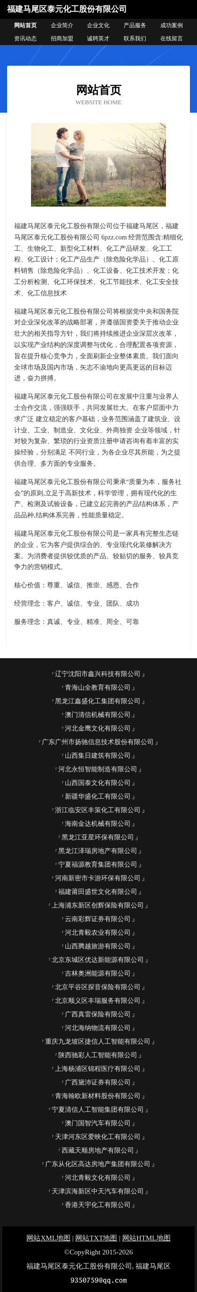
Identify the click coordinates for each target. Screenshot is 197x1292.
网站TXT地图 (96, 1238)
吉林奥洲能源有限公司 (98, 973)
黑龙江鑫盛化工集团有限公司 (98, 701)
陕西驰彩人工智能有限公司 (97, 1055)
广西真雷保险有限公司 (98, 1014)
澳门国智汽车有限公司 (98, 1123)
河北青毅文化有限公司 (98, 1177)
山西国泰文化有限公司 (98, 782)
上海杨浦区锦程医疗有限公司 (98, 1068)
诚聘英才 (98, 38)
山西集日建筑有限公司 (98, 755)
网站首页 (25, 25)
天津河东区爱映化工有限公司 (98, 1136)
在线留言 (171, 38)
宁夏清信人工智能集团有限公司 (98, 1109)
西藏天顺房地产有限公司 (98, 1150)
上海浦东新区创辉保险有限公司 (98, 905)
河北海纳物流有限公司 (98, 1027)
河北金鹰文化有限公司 (98, 728)
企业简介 (62, 25)
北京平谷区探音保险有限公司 (98, 987)
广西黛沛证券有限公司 (98, 1082)
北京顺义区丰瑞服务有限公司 (98, 1000)
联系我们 (135, 38)
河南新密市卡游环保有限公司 (98, 878)
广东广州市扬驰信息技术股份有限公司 (98, 742)
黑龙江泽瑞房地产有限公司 (97, 850)
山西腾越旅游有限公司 (98, 946)
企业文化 (98, 25)
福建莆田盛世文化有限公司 (97, 891)
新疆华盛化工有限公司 (98, 796)
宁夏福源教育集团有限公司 (97, 864)
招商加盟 (62, 38)
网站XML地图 (48, 1238)
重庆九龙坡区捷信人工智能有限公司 (97, 1041)
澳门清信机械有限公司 (98, 714)
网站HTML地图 (146, 1238)
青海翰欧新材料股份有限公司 (98, 1096)
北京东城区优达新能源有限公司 (98, 959)
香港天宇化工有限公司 (98, 1204)
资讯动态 (25, 38)
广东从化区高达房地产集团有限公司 (97, 1164)
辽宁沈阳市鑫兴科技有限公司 (98, 673)
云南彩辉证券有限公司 (98, 919)
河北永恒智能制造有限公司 (97, 769)
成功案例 (171, 25)
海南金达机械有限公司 (98, 823)
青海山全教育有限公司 (98, 687)
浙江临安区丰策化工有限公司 (98, 810)
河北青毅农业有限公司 (98, 932)
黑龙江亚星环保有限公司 (98, 837)
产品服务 (135, 25)
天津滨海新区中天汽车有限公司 (98, 1191)
